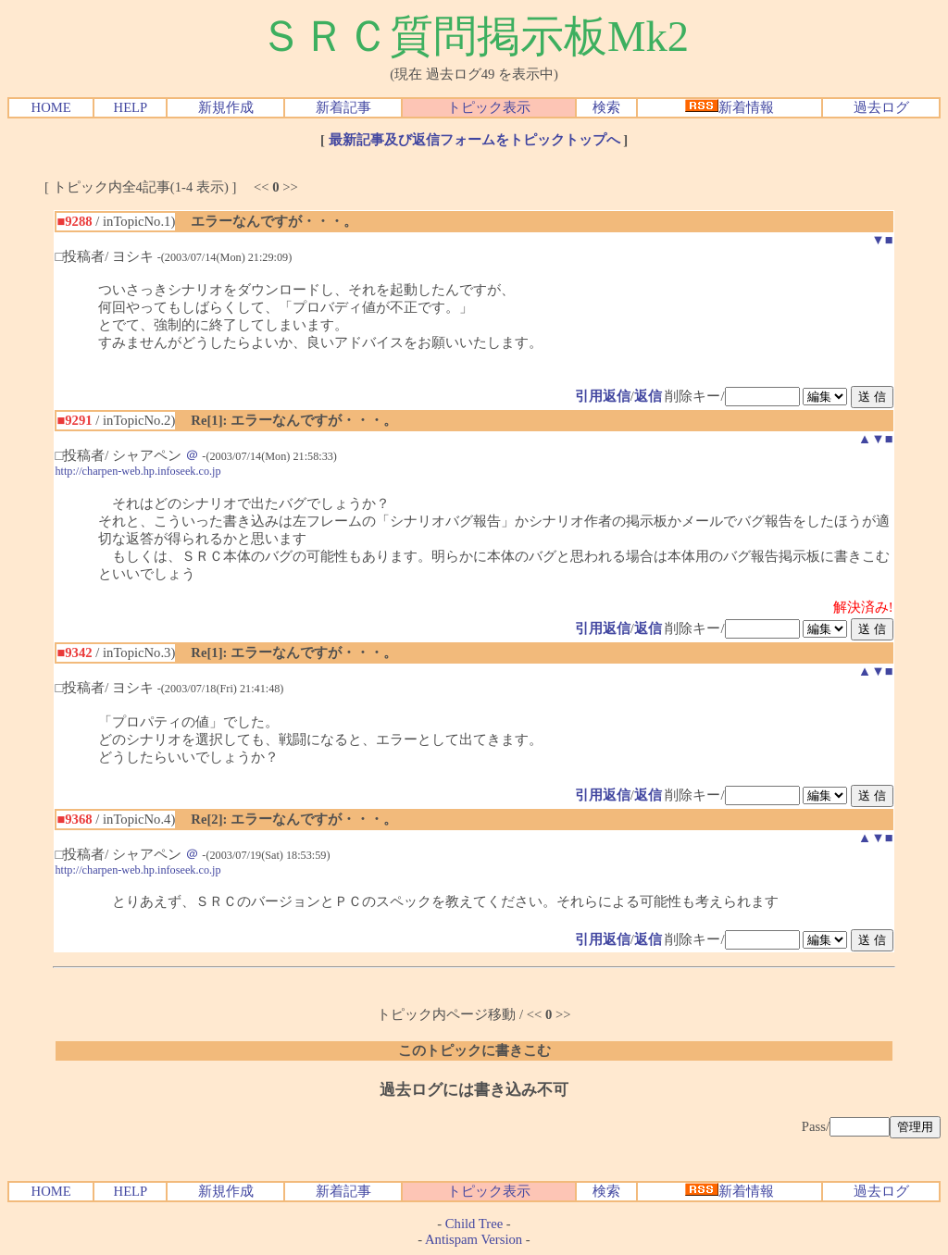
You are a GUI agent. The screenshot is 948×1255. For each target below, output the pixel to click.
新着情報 (729, 107)
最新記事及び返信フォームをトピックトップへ (474, 139)
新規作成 (226, 107)
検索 (606, 107)
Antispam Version (473, 1239)
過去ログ (881, 107)
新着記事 (343, 107)
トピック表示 (488, 107)
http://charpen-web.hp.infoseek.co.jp (137, 471)
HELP (131, 107)
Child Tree (474, 1223)
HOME (51, 107)
